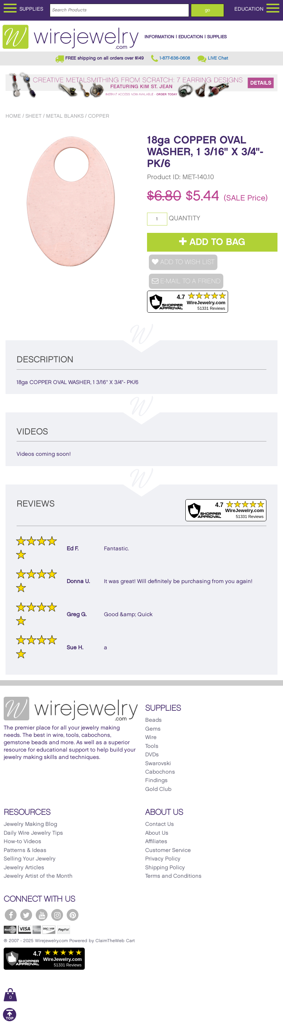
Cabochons (160, 772)
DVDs (152, 754)
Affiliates (156, 841)
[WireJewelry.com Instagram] (57, 915)
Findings (156, 780)
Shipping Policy (165, 867)
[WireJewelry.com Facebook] (11, 915)
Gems (153, 729)
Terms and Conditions (173, 876)
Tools (151, 746)
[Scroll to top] (9, 1020)
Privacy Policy (163, 859)
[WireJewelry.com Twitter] (26, 915)
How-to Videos (22, 841)
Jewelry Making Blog (30, 824)
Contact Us (159, 824)
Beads (153, 720)
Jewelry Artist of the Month (38, 876)
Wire (151, 737)
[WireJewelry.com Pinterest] (72, 915)
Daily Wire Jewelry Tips (33, 833)
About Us (156, 833)
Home (13, 116)
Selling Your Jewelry (30, 859)
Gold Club (158, 789)
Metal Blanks (65, 116)
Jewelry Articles (24, 867)
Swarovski (158, 763)
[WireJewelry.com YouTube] (42, 915)
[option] (71, 202)
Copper (98, 116)
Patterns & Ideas (25, 850)
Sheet (33, 116)
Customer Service (168, 850)
